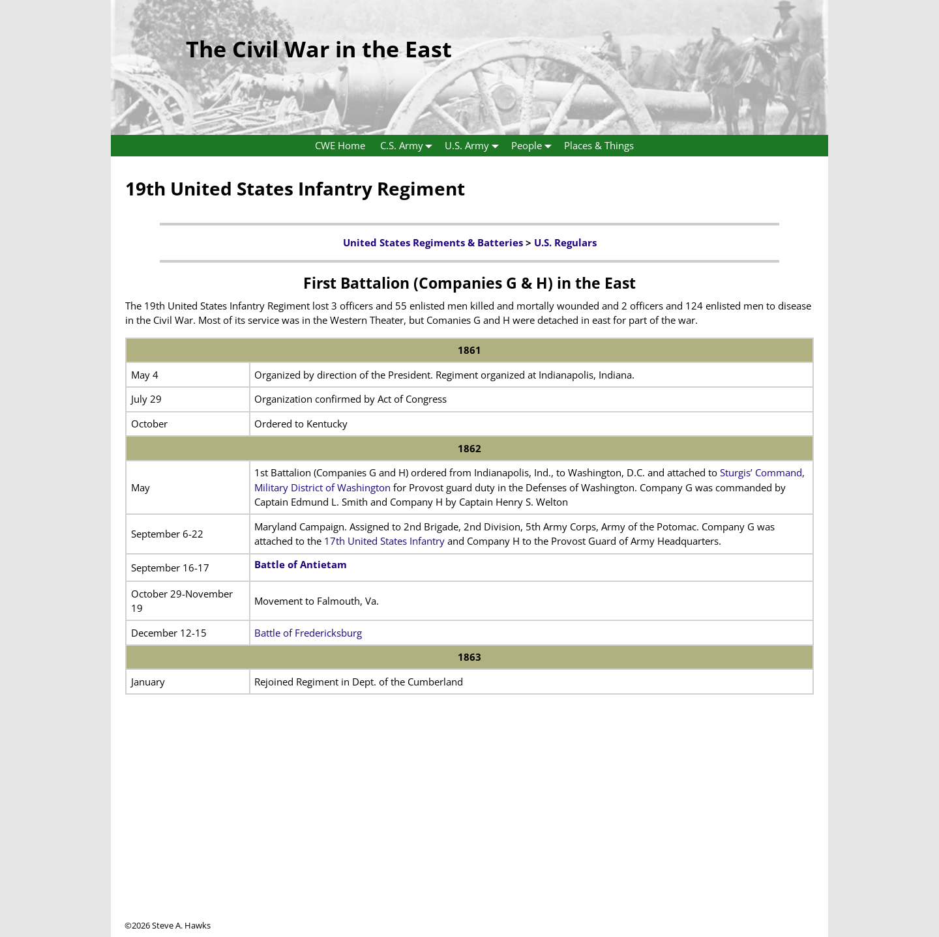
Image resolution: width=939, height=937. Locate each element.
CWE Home (340, 145)
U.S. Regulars (565, 242)
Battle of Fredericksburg (308, 632)
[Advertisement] (469, 828)
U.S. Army (474, 145)
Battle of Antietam (300, 564)
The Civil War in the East (319, 49)
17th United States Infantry (384, 540)
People (534, 145)
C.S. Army (409, 145)
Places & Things (599, 145)
